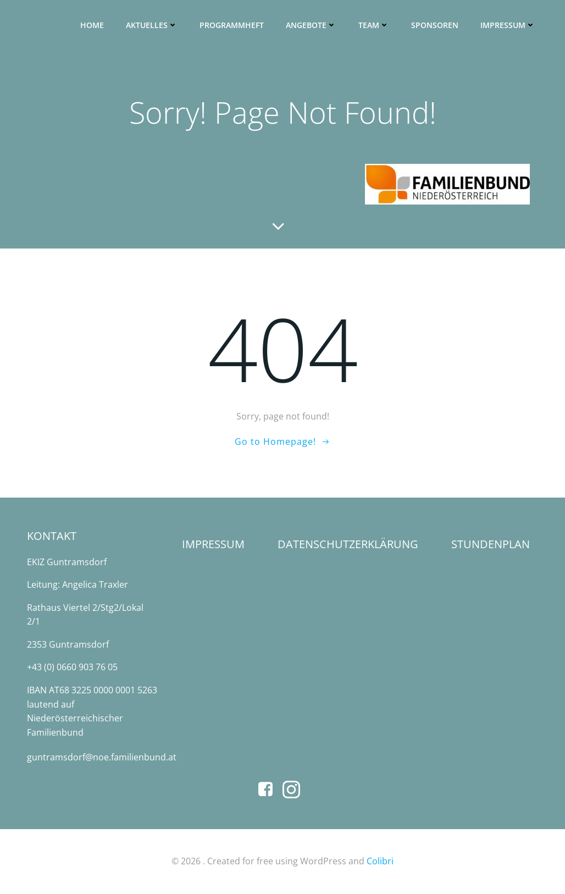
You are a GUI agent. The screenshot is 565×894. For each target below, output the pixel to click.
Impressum (507, 25)
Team (373, 25)
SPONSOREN (434, 25)
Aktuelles (152, 25)
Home (92, 25)
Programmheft (232, 25)
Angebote (311, 25)
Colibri (380, 861)
